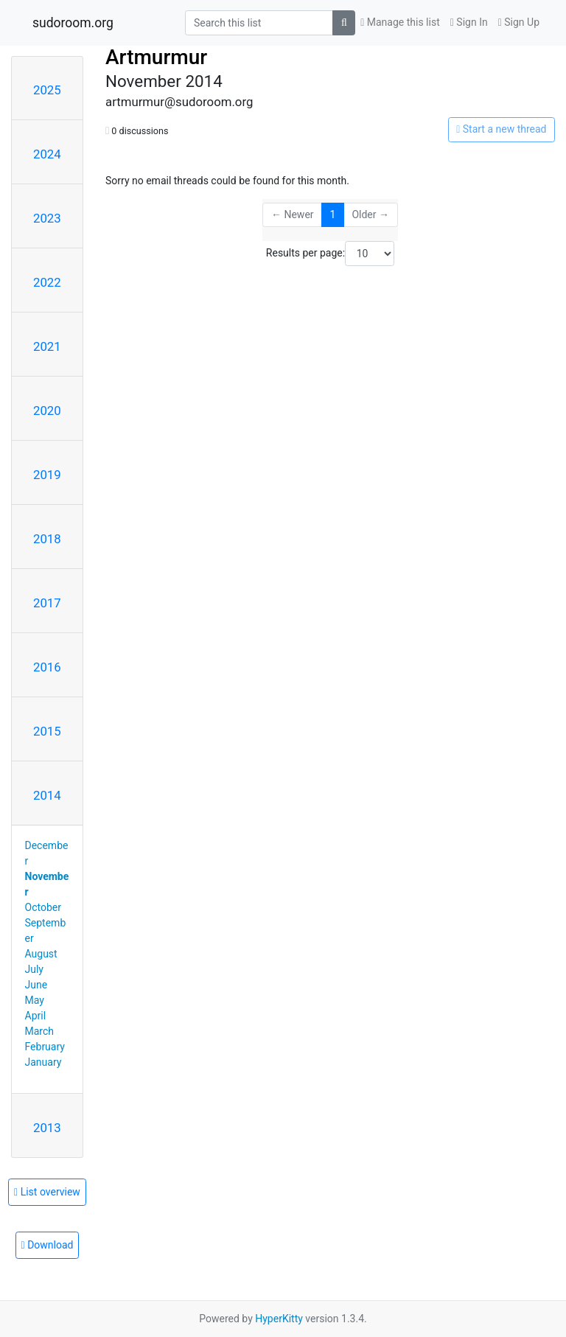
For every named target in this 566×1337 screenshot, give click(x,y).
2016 (47, 667)
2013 (47, 1127)
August (41, 954)
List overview (47, 1192)
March (40, 1031)
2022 (47, 282)
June (36, 985)
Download (47, 1245)
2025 (47, 90)
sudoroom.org (72, 22)
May (34, 1000)
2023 (47, 218)
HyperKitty (279, 1318)
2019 (47, 474)
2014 (47, 795)
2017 (47, 603)
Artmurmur (156, 57)
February (45, 1047)
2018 (47, 538)
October (43, 907)
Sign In (469, 22)
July (34, 969)
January (43, 1062)
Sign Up (518, 22)
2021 (47, 346)
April (35, 1016)
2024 (47, 154)
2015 (47, 731)
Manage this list (400, 22)
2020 (47, 410)
